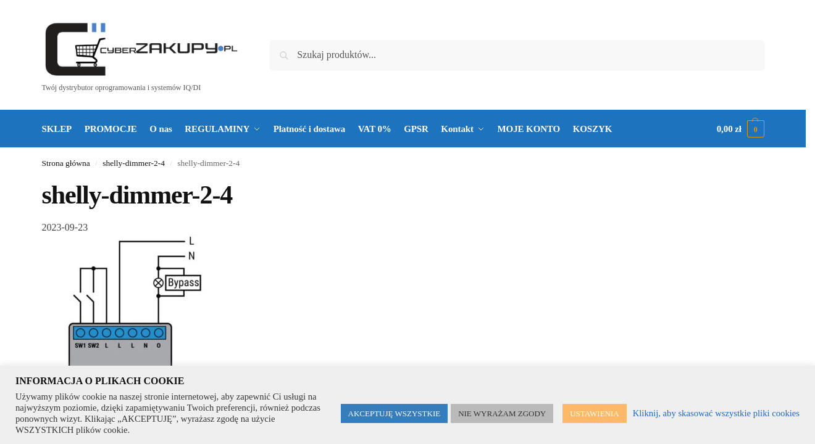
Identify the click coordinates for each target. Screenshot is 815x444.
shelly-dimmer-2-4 (133, 163)
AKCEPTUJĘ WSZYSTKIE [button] (394, 413)
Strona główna (66, 163)
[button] (740, 128)
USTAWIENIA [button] (594, 413)
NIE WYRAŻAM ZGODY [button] (502, 413)
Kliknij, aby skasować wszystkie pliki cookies (716, 413)
